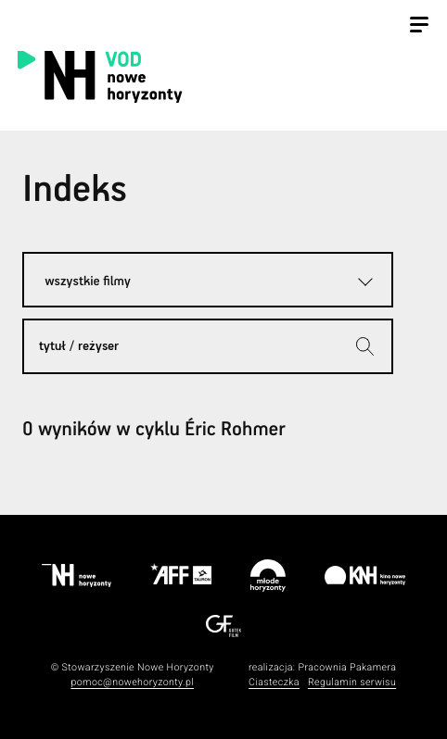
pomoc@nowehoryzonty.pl (132, 682)
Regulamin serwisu (352, 682)
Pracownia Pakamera (347, 667)
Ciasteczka (274, 682)
